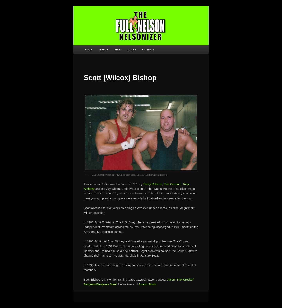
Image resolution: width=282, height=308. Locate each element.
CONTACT (148, 49)
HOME (88, 49)
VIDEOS (103, 49)
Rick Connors (172, 184)
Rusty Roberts (152, 184)
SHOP (118, 49)
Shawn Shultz (148, 284)
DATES (132, 49)
